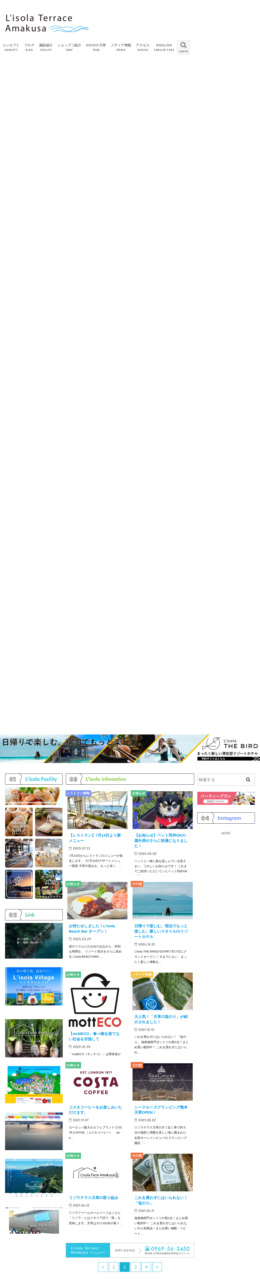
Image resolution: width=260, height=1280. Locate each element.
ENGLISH (164, 47)
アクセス (143, 47)
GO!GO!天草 (96, 47)
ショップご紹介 (69, 47)
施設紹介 (46, 47)
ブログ (29, 47)
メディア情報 (121, 47)
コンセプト (11, 47)
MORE (226, 837)
